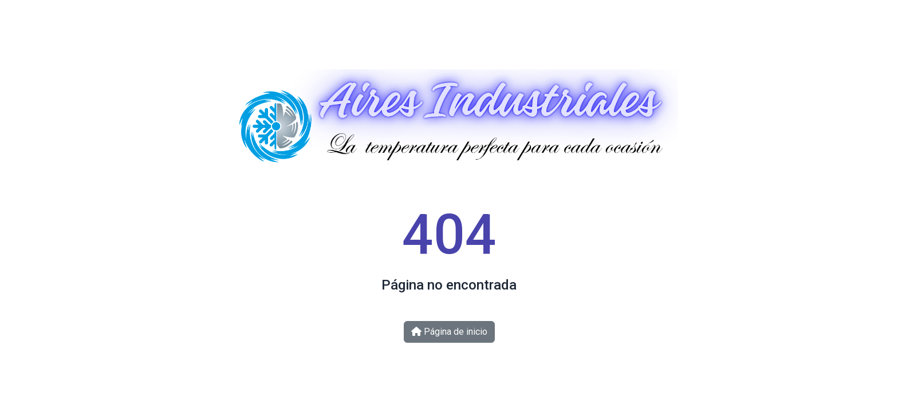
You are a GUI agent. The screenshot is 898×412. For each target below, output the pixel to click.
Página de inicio (449, 331)
